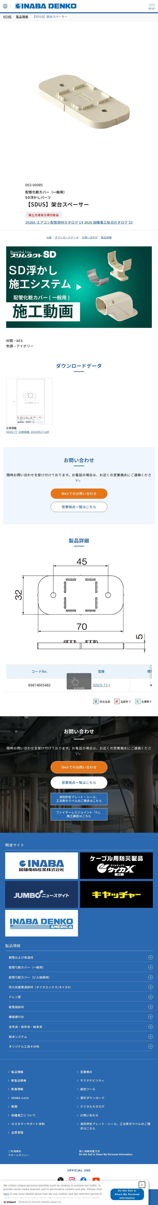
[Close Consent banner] (142, 1185)
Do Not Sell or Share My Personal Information (105, 1154)
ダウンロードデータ (67, 237)
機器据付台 (16, 1017)
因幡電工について (23, 1115)
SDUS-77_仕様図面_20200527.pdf (27, 431)
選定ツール (87, 1089)
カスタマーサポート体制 (28, 1124)
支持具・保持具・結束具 (25, 1027)
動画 (14, 1106)
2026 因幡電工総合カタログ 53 (108, 222)
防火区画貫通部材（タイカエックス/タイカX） (41, 987)
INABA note (20, 1098)
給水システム (18, 1037)
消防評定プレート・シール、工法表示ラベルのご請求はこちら (79, 799)
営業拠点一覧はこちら (79, 506)
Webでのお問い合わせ (79, 493)
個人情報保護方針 (89, 1151)
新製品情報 (19, 1080)
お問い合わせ (90, 237)
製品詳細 (106, 237)
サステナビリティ (92, 1080)
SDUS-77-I (101, 685)
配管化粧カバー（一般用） (27, 967)
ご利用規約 (14, 1151)
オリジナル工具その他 (24, 1046)
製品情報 (22, 17)
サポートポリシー (18, 1155)
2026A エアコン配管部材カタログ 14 (54, 222)
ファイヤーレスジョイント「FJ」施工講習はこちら (79, 814)
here (6, 1194)
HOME (7, 17)
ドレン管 (15, 997)
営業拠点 (86, 1072)
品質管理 (17, 1132)
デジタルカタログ (92, 1106)
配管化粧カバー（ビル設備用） (30, 977)
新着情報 (17, 1089)
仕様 (49, 237)
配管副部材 (16, 1007)
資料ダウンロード (92, 1098)
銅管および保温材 (21, 957)
